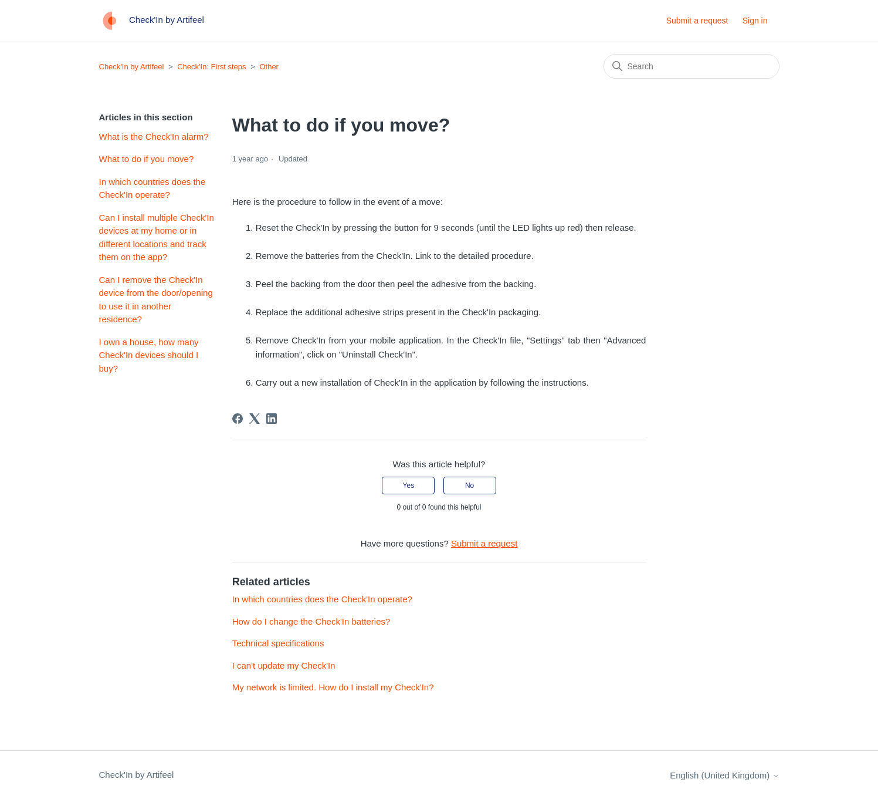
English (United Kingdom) (724, 775)
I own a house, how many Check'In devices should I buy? (149, 355)
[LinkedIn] (271, 418)
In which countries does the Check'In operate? (152, 188)
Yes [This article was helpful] (409, 485)
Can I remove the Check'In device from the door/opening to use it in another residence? (156, 300)
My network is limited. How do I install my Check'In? (333, 687)
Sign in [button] (755, 20)
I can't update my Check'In (283, 665)
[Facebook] (237, 418)
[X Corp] (254, 418)
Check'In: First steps (211, 66)
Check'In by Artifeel (131, 66)
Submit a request (697, 20)
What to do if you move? (146, 159)
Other (269, 66)
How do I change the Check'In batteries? (311, 621)
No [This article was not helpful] (469, 485)
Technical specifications (278, 643)
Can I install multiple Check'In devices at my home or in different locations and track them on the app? (156, 237)
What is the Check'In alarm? (154, 136)
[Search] (691, 66)
